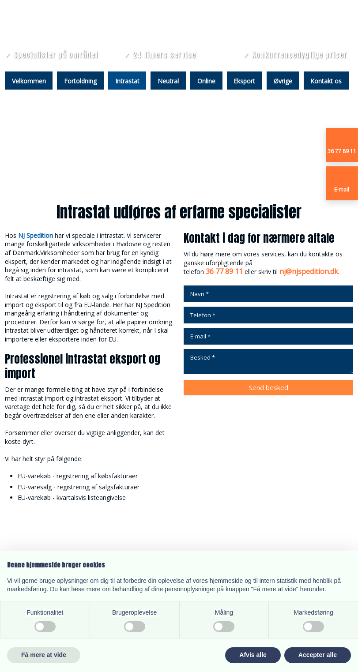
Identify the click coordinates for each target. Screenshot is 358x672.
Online (206, 81)
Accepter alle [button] (317, 654)
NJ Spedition (35, 235)
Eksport (244, 81)
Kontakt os (326, 81)
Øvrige (283, 81)
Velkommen (29, 81)
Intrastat (127, 81)
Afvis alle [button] (252, 654)
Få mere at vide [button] (43, 654)
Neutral (168, 81)
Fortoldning (80, 81)
